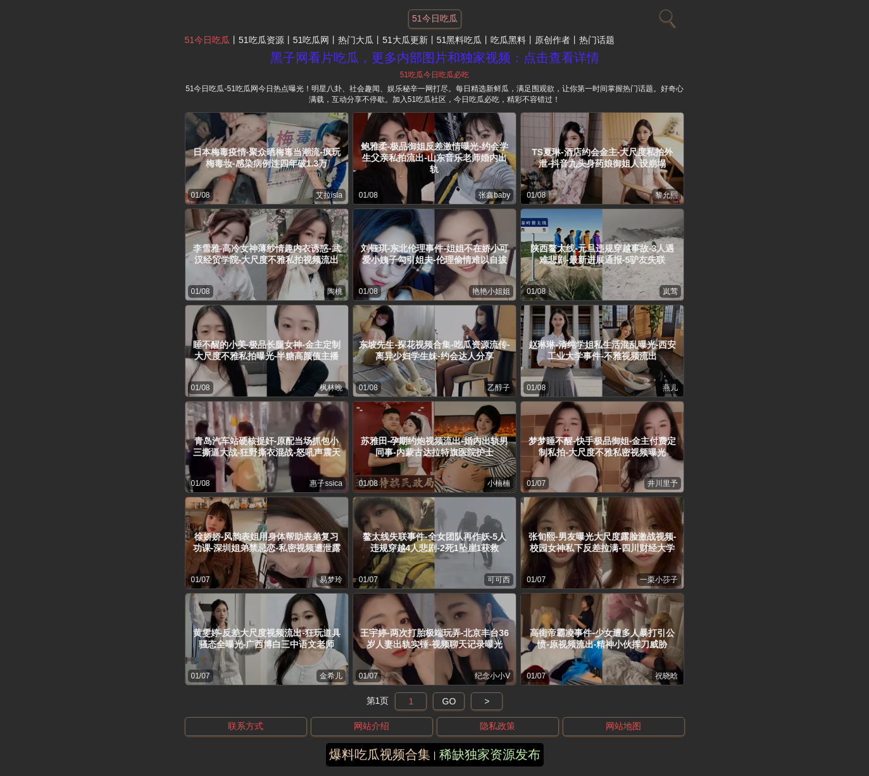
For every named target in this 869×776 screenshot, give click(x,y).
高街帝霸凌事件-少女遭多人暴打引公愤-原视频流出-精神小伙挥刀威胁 (602, 638)
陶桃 (334, 291)
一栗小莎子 (659, 579)
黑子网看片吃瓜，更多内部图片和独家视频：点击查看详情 (434, 58)
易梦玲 (331, 579)
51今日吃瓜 (207, 40)
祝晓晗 (666, 675)
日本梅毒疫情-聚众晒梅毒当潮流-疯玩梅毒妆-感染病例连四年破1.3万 (267, 158)
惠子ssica (325, 483)
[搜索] (666, 16)
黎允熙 (666, 195)
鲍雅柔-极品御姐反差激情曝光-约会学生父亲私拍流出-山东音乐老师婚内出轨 (434, 157)
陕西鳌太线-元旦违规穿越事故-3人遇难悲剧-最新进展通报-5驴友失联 (602, 254)
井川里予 (662, 483)
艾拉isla (329, 195)
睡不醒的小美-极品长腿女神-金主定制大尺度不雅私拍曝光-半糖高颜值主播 (267, 350)
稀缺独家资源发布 (490, 754)
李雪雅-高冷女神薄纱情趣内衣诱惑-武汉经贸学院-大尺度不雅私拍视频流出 (267, 254)
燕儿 (670, 387)
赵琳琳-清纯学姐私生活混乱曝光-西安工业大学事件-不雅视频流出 (602, 350)
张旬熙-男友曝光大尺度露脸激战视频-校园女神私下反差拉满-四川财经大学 (602, 542)
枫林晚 (331, 387)
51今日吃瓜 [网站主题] (435, 18)
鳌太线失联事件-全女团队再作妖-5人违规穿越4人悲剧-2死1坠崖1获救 (434, 542)
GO (449, 701)
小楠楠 (498, 483)
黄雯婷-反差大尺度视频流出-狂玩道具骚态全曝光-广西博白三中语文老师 (267, 638)
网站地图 (623, 726)
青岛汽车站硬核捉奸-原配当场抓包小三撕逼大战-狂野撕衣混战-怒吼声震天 (267, 446)
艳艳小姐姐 (491, 291)
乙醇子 (498, 387)
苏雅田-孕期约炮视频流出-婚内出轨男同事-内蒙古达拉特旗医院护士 (434, 446)
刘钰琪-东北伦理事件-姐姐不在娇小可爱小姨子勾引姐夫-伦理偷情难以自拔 (434, 254)
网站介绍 (371, 726)
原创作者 (552, 40)
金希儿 (331, 675)
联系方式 (245, 726)
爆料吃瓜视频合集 (379, 754)
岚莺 (670, 291)
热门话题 (597, 40)
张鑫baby (494, 195)
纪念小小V (492, 675)
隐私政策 (497, 726)
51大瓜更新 (405, 40)
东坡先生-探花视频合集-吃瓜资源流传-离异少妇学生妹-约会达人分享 (434, 350)
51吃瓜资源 (261, 40)
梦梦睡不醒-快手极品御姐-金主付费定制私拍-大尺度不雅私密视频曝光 (602, 446)
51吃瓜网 (311, 40)
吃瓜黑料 (508, 40)
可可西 (498, 579)
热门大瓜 (355, 40)
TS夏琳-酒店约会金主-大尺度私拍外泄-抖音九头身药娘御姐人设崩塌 (602, 158)
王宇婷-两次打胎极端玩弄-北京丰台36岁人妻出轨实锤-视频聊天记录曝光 (434, 638)
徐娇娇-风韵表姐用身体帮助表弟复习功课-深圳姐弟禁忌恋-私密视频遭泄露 (267, 542)
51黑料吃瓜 (459, 40)
